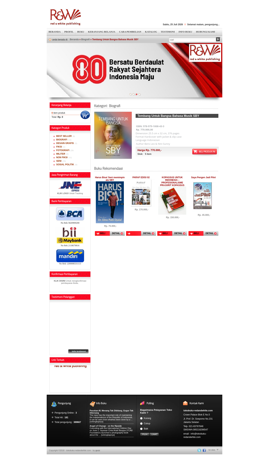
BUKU (80, 31)
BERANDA (55, 31)
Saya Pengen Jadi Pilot (203, 177)
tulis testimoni (79, 351)
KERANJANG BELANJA (101, 31)
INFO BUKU (185, 31)
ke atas (212, 450)
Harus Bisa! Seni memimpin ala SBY (110, 178)
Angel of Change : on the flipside (106, 426)
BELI (102, 233)
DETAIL (116, 233)
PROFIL (68, 31)
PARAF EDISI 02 (141, 177)
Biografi (85, 39)
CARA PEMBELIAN (130, 31)
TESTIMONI (168, 31)
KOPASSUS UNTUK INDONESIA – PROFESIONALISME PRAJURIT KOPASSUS (172, 181)
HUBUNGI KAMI (205, 31)
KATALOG (151, 31)
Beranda (74, 39)
